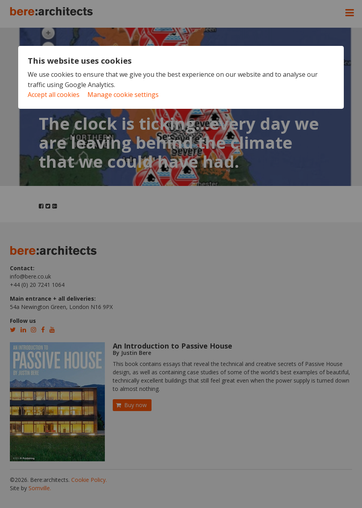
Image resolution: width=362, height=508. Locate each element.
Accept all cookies (54, 94)
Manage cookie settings (123, 94)
